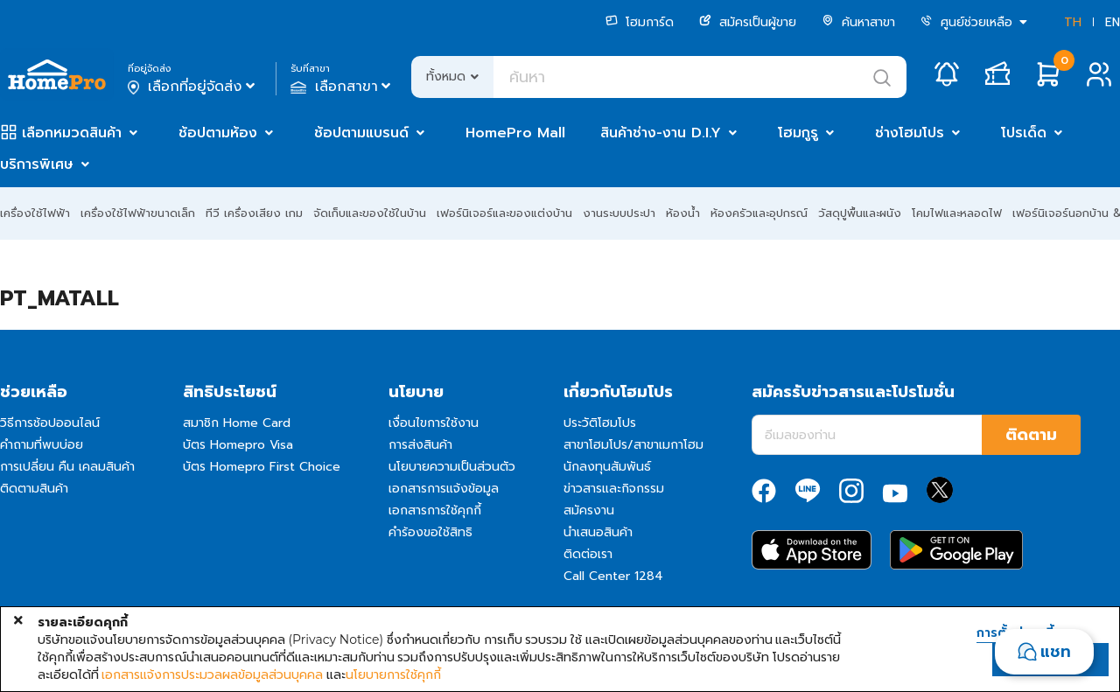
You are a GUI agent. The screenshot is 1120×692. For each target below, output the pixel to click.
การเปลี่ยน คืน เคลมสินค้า (67, 467)
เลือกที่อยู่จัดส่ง (193, 86)
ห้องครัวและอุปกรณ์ (759, 213)
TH (1073, 22)
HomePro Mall (515, 132)
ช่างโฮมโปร (909, 132)
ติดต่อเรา (588, 554)
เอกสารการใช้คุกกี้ (434, 510)
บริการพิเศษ (37, 164)
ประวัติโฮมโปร (600, 423)
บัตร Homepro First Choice (261, 467)
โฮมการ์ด (640, 22)
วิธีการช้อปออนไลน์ (50, 423)
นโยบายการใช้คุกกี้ (393, 674)
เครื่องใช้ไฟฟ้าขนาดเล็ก (137, 213)
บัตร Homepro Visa (238, 445)
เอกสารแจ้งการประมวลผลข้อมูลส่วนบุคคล (212, 674)
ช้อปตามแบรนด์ (361, 132)
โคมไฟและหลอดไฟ (957, 213)
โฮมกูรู (798, 132)
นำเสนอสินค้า (598, 532)
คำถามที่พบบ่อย (41, 445)
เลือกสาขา (342, 86)
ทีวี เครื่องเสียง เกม (254, 213)
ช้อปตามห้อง (217, 132)
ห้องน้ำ (683, 213)
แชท (1055, 652)
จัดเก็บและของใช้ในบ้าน (369, 213)
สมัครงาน (589, 510)
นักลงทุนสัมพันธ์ (607, 467)
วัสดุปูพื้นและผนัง (859, 213)
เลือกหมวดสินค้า (72, 132)
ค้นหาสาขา (858, 22)
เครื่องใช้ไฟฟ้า (35, 213)
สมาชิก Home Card (236, 423)
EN (1112, 22)
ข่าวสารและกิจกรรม (614, 488)
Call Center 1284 (613, 576)
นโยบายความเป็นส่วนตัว (451, 467)
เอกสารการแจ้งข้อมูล (443, 488)
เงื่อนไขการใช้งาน (433, 423)
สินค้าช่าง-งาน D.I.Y (660, 132)
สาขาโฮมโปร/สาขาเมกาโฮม (634, 445)
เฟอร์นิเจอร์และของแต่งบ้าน (504, 213)
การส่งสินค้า (420, 445)
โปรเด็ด (1023, 132)
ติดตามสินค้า (34, 488)
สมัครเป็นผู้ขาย (747, 22)
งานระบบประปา (619, 213)
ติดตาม (1031, 435)
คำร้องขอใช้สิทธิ (430, 532)
